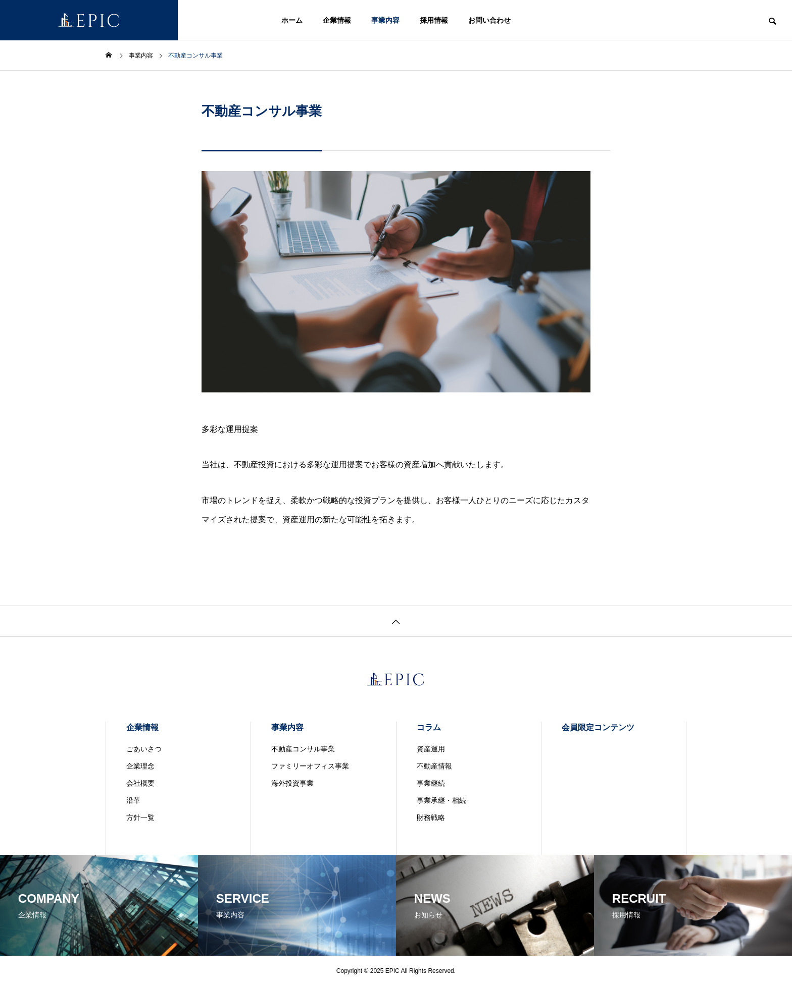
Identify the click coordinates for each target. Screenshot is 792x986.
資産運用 (431, 749)
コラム (429, 727)
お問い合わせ (489, 20)
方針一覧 (140, 817)
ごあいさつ (144, 749)
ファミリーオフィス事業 (310, 766)
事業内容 (385, 20)
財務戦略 (431, 817)
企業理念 (140, 766)
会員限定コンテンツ (598, 727)
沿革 (133, 800)
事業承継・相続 (441, 800)
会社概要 (140, 783)
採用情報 (434, 20)
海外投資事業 (292, 783)
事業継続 (431, 783)
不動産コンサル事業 (303, 749)
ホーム (292, 20)
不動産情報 (434, 766)
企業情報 (337, 20)
